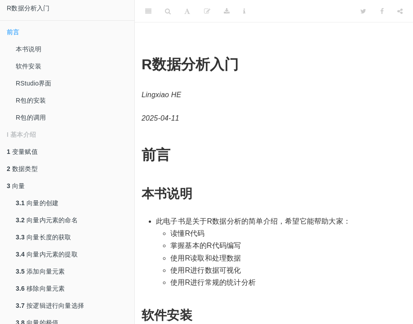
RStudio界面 (34, 83)
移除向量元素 (40, 288)
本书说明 (28, 49)
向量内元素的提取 (47, 254)
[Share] (400, 11)
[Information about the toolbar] (244, 11)
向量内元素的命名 (47, 220)
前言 (13, 32)
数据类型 (22, 168)
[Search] (168, 11)
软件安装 (28, 66)
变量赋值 (22, 151)
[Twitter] (363, 11)
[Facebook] (382, 11)
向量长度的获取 (43, 237)
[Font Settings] (187, 11)
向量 (16, 185)
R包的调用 (31, 117)
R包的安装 (31, 100)
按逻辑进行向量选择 (50, 305)
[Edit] (207, 11)
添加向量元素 (40, 271)
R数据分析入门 (28, 8)
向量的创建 (37, 203)
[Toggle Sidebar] (148, 11)
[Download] (226, 11)
